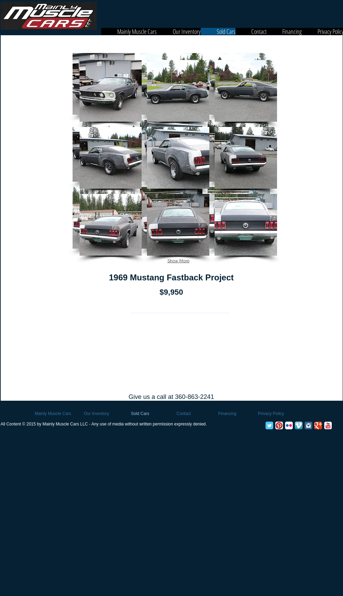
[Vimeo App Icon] (299, 425)
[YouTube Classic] (328, 425)
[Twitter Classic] (269, 425)
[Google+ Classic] (318, 425)
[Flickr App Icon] (289, 425)
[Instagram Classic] (308, 425)
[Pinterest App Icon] (279, 425)
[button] (111, 91)
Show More (178, 260)
